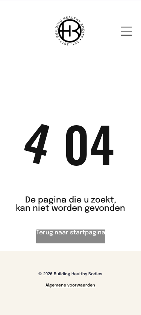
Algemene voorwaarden (70, 285)
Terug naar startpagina (70, 233)
